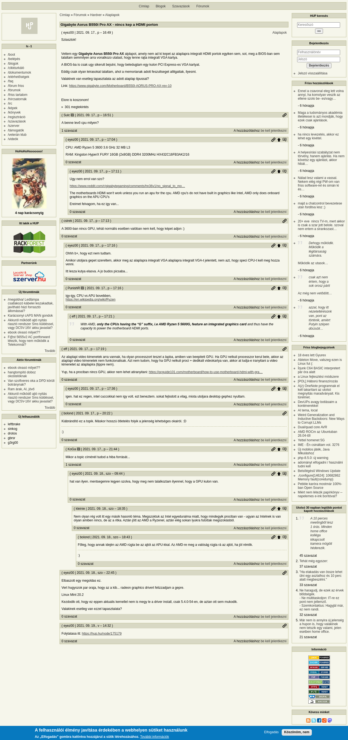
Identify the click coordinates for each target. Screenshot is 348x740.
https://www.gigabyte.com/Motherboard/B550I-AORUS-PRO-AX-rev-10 (120, 86)
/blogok (13, 63)
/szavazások (17, 121)
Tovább (50, 351)
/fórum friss (16, 86)
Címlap (144, 6)
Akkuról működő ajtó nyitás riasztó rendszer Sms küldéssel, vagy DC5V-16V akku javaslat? (31, 324)
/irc (10, 103)
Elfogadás (271, 732)
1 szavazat (69, 131)
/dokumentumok (19, 72)
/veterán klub (17, 135)
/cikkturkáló (16, 68)
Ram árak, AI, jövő (21, 389)
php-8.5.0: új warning (313, 458)
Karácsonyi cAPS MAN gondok (30, 315)
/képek (12, 108)
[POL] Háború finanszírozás (318, 381)
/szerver (14, 126)
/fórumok (14, 90)
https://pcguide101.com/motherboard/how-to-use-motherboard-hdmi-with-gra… (206, 372)
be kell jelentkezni (274, 131)
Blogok (161, 6)
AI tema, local (308, 410)
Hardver (96, 15)
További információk (154, 737)
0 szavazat (73, 162)
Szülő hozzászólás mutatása (284, 139)
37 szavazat (308, 566)
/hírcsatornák (17, 99)
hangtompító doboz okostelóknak (22, 374)
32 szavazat (308, 615)
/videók (13, 139)
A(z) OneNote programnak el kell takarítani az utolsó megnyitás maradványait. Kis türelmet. (318, 391)
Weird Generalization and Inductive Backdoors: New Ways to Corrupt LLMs (321, 418)
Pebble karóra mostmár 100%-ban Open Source (320, 486)
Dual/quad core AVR (312, 427)
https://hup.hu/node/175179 (102, 633)
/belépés (14, 59)
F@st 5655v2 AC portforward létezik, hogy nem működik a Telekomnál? (29, 341)
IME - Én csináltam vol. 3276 (318, 445)
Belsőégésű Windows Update (319, 471)
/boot (11, 54)
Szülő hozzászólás (279, 139)
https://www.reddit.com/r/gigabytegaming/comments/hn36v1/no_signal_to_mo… (127, 186)
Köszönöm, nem (296, 732)
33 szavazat (308, 585)
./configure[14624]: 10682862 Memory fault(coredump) (319, 477)
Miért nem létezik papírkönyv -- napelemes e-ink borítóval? (320, 494)
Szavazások (181, 6)
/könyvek (14, 112)
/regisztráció (17, 117)
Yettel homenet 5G (311, 440)
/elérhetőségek (18, 77)
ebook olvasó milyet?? (24, 332)
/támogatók (16, 130)
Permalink (284, 115)
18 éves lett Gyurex (312, 355)
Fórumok (202, 6)
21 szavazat (308, 637)
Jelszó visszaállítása (312, 73)
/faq (10, 81)
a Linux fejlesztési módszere (318, 377)
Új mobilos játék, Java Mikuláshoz (314, 451)
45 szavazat (308, 556)
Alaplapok (112, 15)
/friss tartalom (17, 95)
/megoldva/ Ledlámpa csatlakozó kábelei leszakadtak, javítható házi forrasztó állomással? (31, 305)
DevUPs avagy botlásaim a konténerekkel (317, 404)
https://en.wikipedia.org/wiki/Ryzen (90, 299)
